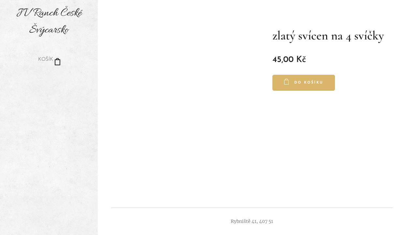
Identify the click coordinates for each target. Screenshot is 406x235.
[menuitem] (49, 79)
